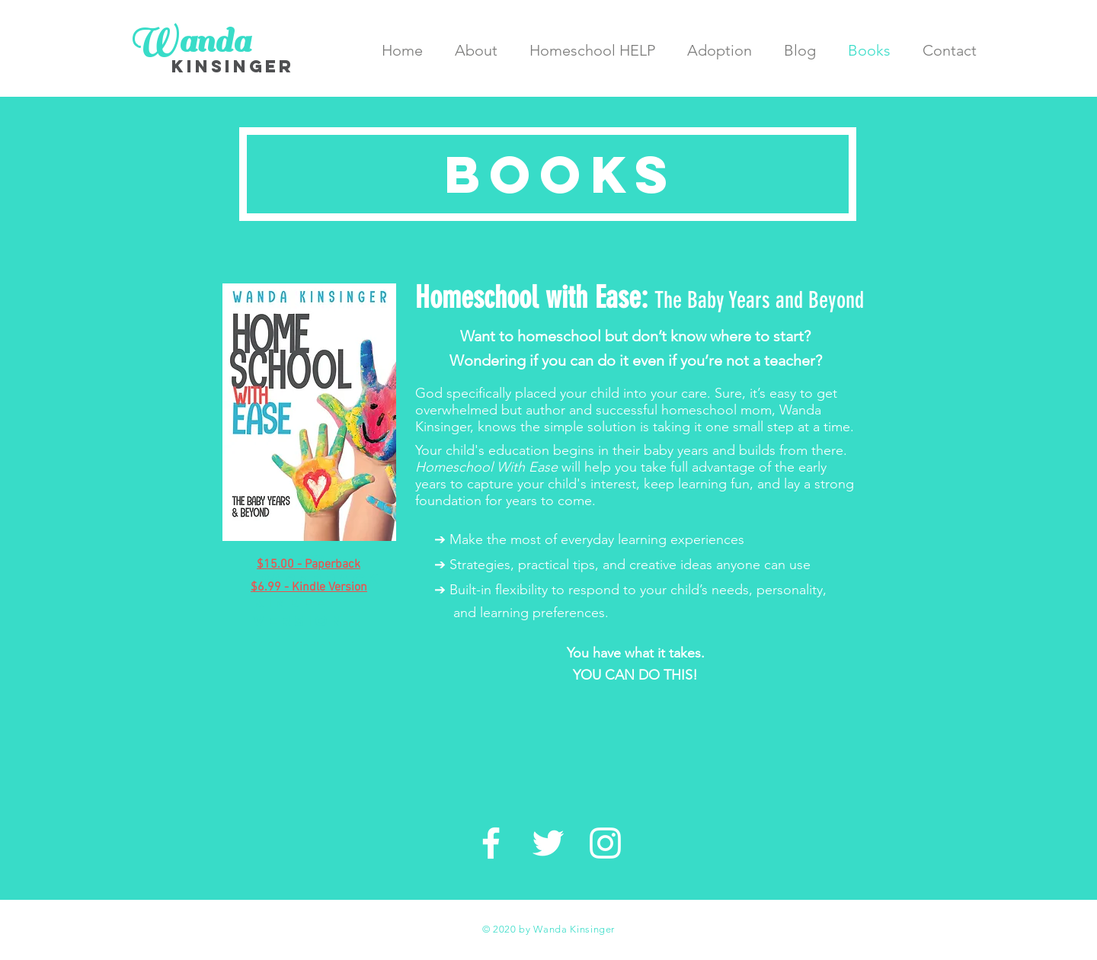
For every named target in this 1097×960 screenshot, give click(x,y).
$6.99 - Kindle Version (299, 601)
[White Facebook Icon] (491, 843)
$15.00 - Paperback (308, 564)
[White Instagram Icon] (605, 843)
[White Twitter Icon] (548, 843)
